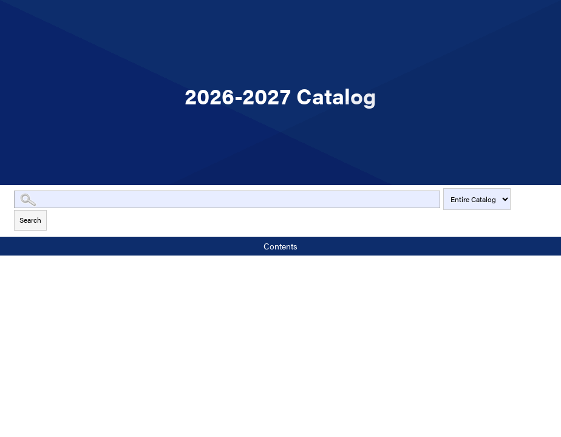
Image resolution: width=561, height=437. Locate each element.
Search (30, 219)
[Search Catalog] (227, 199)
